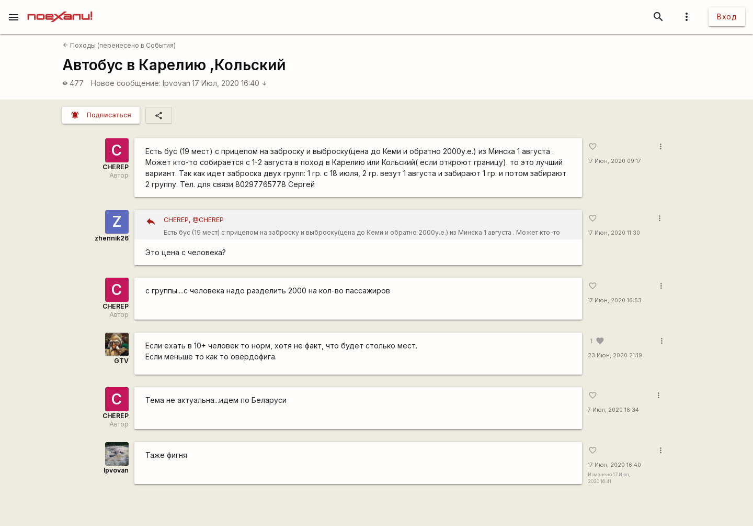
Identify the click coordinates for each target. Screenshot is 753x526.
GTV (121, 361)
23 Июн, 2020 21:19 (615, 355)
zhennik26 (112, 238)
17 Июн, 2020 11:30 (614, 232)
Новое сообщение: (126, 83)
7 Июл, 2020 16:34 (613, 410)
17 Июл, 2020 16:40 (229, 83)
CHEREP (115, 167)
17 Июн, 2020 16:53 (615, 300)
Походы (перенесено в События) (119, 45)
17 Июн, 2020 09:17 (614, 161)
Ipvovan (176, 83)
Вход (727, 16)
